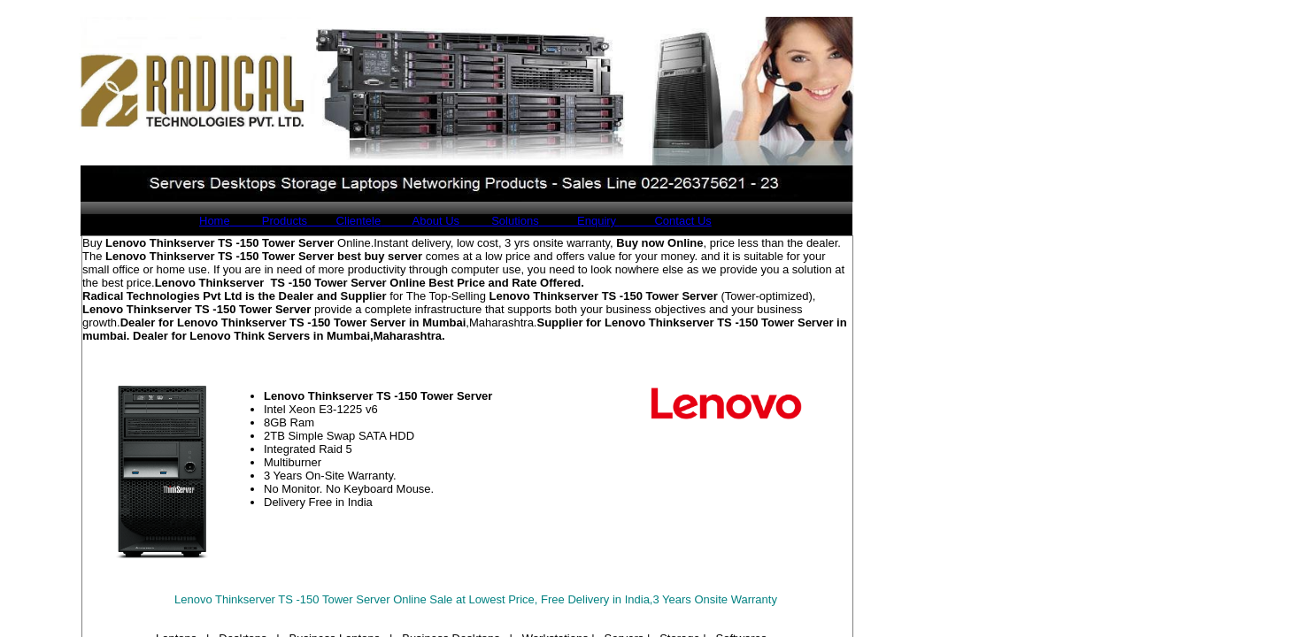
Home (214, 220)
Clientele (344, 220)
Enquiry (579, 220)
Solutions (499, 220)
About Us (420, 220)
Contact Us (666, 220)
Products (268, 220)
